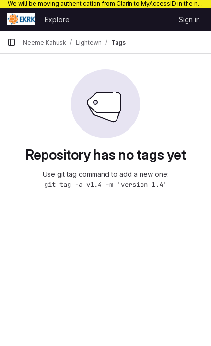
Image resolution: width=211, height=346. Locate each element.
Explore (57, 19)
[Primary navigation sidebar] (11, 42)
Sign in (189, 19)
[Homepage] (21, 19)
